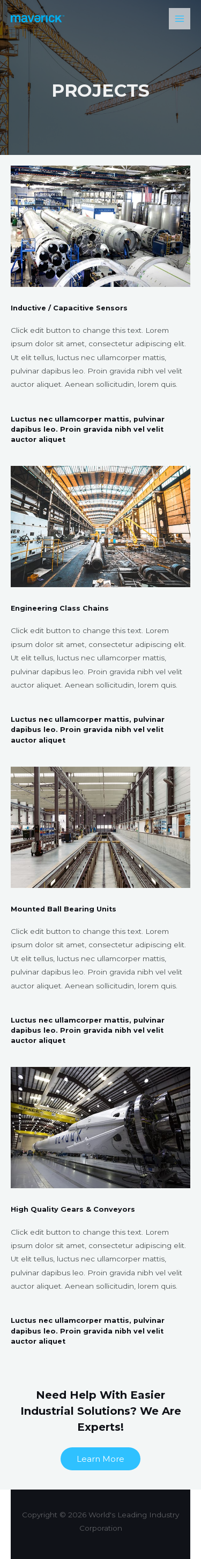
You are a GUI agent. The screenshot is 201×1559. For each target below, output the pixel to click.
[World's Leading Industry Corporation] (37, 18)
